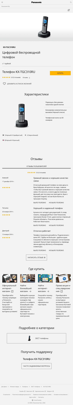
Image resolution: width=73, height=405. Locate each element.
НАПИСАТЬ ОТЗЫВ (36, 257)
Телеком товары (14, 386)
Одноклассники (40, 391)
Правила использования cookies (42, 394)
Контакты (41, 397)
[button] (60, 73)
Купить (60, 73)
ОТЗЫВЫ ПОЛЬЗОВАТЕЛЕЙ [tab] (36, 166)
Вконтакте (30, 391)
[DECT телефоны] (36, 338)
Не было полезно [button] (56, 203)
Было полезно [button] (39, 203)
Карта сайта (32, 397)
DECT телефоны (35, 386)
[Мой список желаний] (69, 10)
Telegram (50, 391)
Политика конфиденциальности (21, 394)
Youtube (22, 391)
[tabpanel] (36, 216)
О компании (6, 394)
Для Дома (4, 386)
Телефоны (25, 386)
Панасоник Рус (5, 6)
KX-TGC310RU (47, 386)
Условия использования (60, 394)
